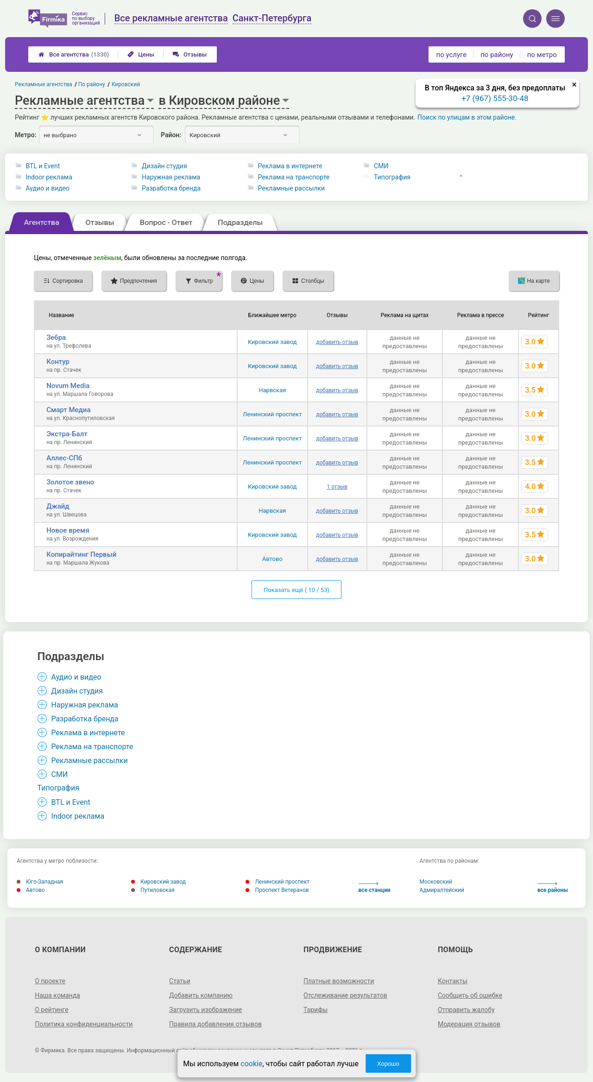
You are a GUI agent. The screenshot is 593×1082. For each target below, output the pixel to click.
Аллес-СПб (64, 458)
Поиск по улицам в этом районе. (467, 117)
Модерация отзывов (469, 1024)
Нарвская (272, 390)
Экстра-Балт (67, 434)
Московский (436, 881)
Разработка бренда (171, 188)
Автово (272, 558)
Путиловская (152, 890)
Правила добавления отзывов (215, 1024)
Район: (171, 135)
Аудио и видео (48, 188)
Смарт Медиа (68, 410)
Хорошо (388, 1063)
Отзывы (190, 54)
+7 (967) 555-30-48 (494, 98)
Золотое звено (70, 482)
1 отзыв (337, 487)
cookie (251, 1063)
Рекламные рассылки (291, 188)
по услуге (451, 55)
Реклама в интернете (290, 166)
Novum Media (67, 386)
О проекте (50, 981)
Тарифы (315, 1009)
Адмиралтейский (442, 890)
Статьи (179, 981)
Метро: (25, 135)
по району (496, 55)
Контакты (452, 981)
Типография (392, 177)
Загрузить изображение (205, 1009)
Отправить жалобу (466, 1009)
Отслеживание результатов (345, 995)
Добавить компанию (201, 995)
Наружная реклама (171, 177)
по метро (542, 55)
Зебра (56, 337)
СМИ (381, 166)
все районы (552, 887)
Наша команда (57, 995)
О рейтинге (52, 1009)
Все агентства (73, 54)
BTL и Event (43, 166)
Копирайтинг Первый (81, 554)
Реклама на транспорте (294, 177)
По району (92, 84)
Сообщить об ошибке (470, 995)
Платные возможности (338, 981)
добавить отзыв (337, 342)
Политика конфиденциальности (83, 1024)
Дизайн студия (164, 166)
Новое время (67, 530)
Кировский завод (272, 341)
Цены (140, 54)
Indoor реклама (49, 177)
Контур (57, 361)
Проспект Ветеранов (277, 890)
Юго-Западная (40, 881)
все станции (375, 887)
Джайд (57, 506)
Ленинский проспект (272, 414)
